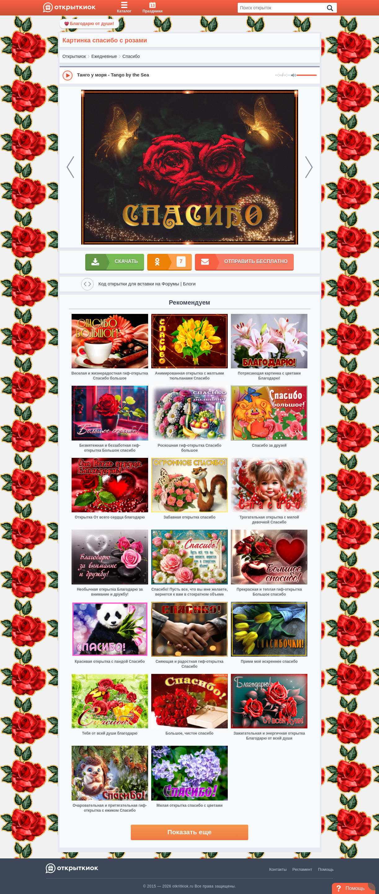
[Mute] (293, 75)
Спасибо (131, 56)
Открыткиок (74, 56)
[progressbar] (307, 75)
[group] (189, 75)
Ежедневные (104, 56)
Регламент (302, 869)
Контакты (278, 869)
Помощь (325, 869)
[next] (309, 167)
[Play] (68, 75)
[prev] (70, 167)
